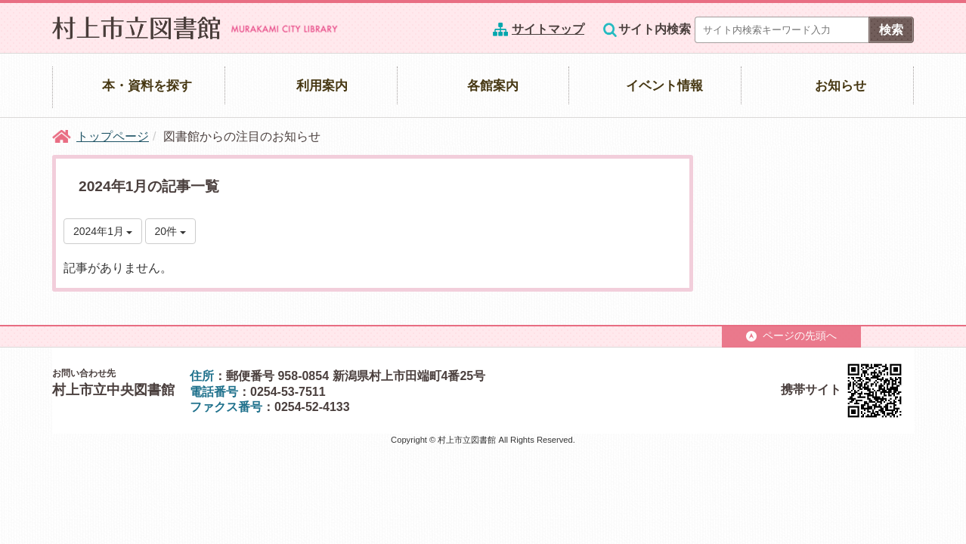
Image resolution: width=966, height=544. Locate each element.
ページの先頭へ (791, 335)
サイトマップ (548, 29)
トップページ (112, 136)
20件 (170, 231)
